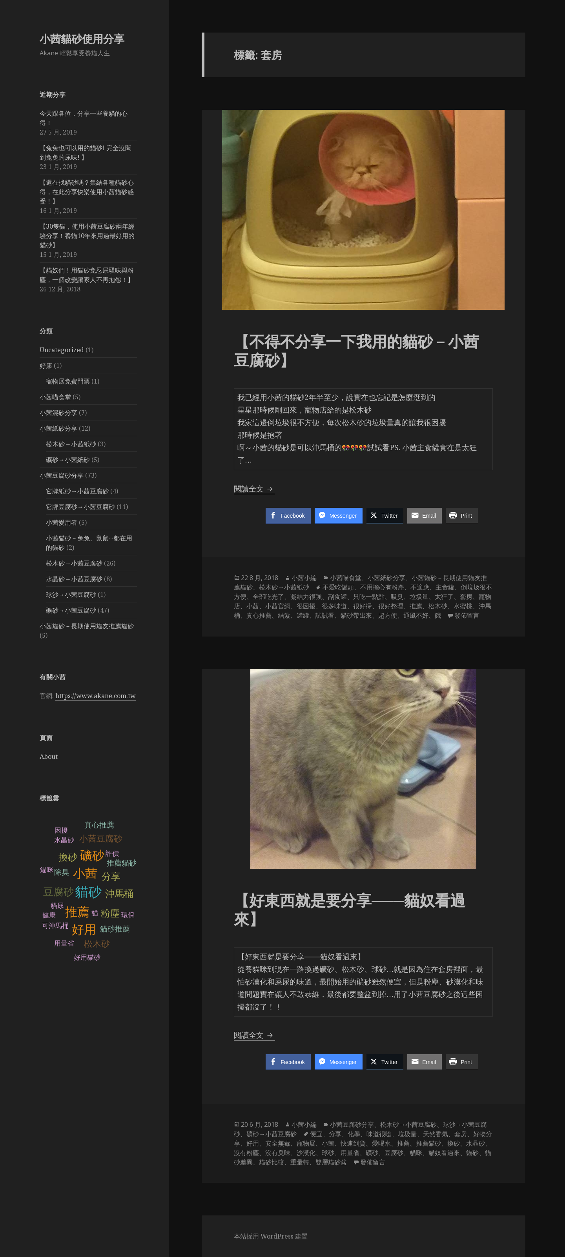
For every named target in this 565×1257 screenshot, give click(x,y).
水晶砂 (64, 840)
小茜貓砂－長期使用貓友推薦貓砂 (87, 626)
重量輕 (299, 1162)
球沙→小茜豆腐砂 (71, 594)
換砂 (67, 857)
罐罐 (303, 615)
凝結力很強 (306, 596)
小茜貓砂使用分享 (82, 38)
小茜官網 (277, 606)
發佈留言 (466, 615)
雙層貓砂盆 (331, 1162)
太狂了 (444, 596)
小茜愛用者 (61, 522)
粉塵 (110, 913)
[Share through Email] (424, 515)
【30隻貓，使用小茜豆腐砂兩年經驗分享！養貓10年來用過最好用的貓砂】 (87, 235)
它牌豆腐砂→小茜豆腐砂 (80, 506)
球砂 (328, 1152)
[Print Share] (462, 515)
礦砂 (92, 855)
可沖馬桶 (55, 926)
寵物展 (306, 1143)
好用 (84, 930)
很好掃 (362, 606)
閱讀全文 (254, 489)
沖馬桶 (119, 893)
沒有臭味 (277, 1152)
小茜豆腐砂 (100, 839)
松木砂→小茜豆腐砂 (74, 563)
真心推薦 (99, 825)
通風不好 (415, 615)
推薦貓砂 (122, 863)
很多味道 (334, 606)
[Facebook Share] (288, 515)
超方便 (387, 615)
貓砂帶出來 (356, 615)
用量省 (64, 943)
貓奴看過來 (444, 1152)
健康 (49, 915)
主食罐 (445, 587)
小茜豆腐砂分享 (62, 475)
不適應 (419, 587)
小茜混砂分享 (58, 412)
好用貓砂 (87, 957)
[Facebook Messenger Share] (339, 515)
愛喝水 (381, 1143)
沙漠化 (306, 1152)
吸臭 (397, 596)
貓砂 (88, 892)
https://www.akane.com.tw (95, 695)
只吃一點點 (369, 596)
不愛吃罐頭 (338, 587)
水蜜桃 (463, 606)
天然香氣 (435, 1134)
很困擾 (306, 606)
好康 (46, 365)
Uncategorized (62, 350)
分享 (111, 876)
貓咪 (46, 870)
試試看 (324, 615)
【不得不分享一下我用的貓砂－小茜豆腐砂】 (356, 350)
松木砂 (97, 944)
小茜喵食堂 (55, 397)
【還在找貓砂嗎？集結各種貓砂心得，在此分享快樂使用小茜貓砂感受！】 (87, 192)
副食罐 (337, 596)
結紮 (284, 615)
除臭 (61, 872)
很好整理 (390, 606)
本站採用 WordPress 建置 (271, 1236)
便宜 (316, 1134)
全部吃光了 (268, 596)
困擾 (61, 830)
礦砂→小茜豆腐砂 (71, 610)
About (49, 756)
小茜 (85, 873)
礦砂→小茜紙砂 (68, 459)
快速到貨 (353, 1143)
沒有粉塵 (246, 1152)
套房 (466, 596)
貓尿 (57, 906)
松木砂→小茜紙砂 (71, 444)
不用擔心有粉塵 (382, 587)
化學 (354, 1134)
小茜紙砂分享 (58, 428)
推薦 (77, 912)
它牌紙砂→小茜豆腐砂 (77, 491)
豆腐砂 (58, 892)
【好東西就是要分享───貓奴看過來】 (349, 909)
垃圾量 (419, 596)
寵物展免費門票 (68, 381)
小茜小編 (304, 577)
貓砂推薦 (115, 929)
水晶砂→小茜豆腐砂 (74, 579)
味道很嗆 (379, 1134)
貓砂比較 (271, 1162)
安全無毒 (277, 1143)
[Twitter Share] (384, 515)
